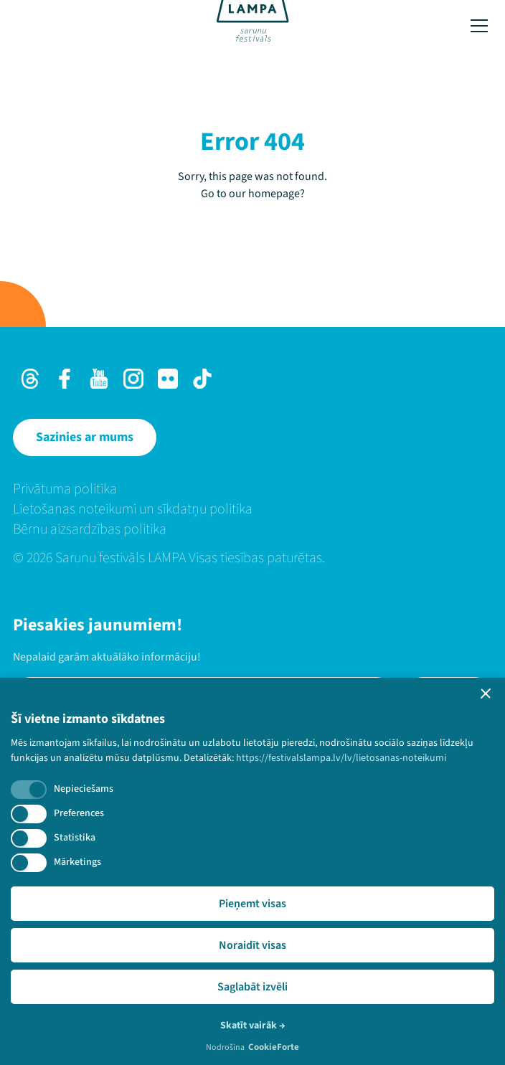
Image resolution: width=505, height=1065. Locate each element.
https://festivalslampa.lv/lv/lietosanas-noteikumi (341, 758)
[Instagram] (133, 378)
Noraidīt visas (252, 945)
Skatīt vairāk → (252, 1025)
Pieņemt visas (252, 904)
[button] (485, 693)
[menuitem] (252, 489)
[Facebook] (64, 378)
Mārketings (77, 862)
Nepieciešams (83, 789)
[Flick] (168, 378)
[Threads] (30, 378)
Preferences (79, 813)
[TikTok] (202, 378)
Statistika (74, 837)
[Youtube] (99, 378)
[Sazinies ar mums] (84, 437)
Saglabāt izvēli (252, 987)
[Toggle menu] (479, 25)
